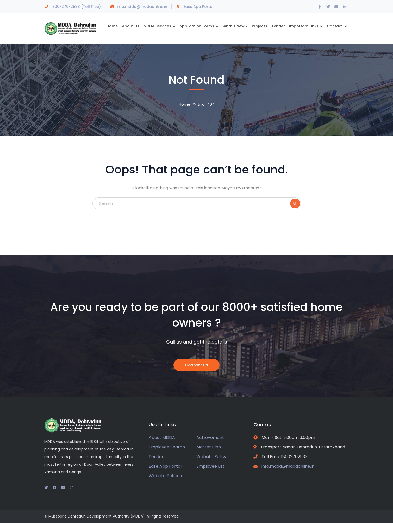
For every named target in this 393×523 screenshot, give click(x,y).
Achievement (210, 438)
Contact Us (196, 365)
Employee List (210, 466)
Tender (156, 457)
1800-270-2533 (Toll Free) (76, 6)
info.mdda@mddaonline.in (142, 6)
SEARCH (295, 203)
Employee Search (167, 447)
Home (184, 104)
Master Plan (208, 447)
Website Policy (211, 457)
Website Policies (165, 476)
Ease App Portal (198, 6)
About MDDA (162, 438)
